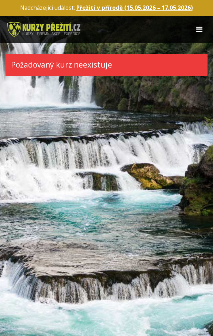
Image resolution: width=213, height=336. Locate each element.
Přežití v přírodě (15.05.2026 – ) (134, 8)
